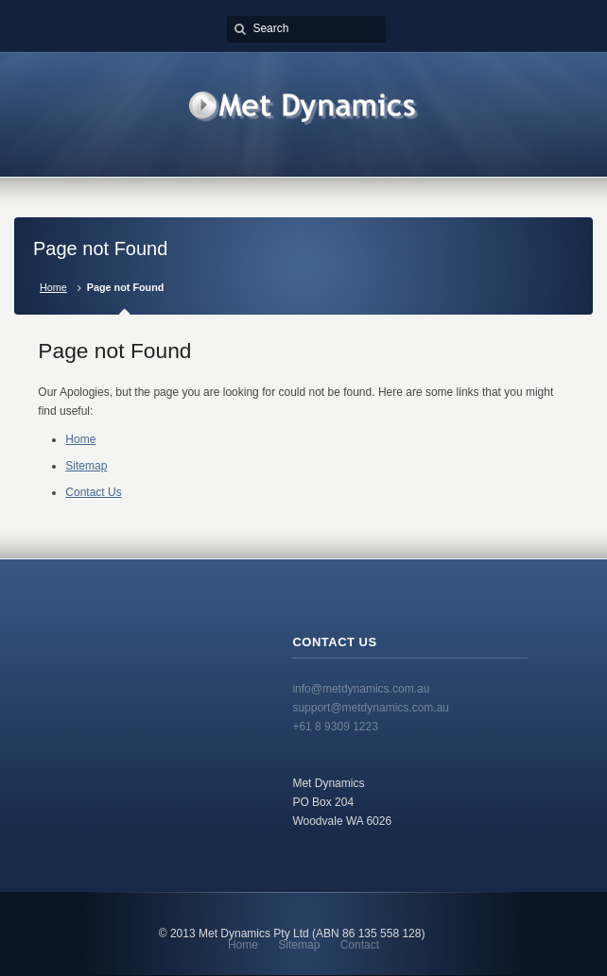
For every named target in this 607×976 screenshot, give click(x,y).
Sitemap (86, 465)
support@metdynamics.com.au (370, 707)
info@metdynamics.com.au (360, 688)
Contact (359, 944)
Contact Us (93, 492)
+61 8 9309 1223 (334, 726)
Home (53, 287)
